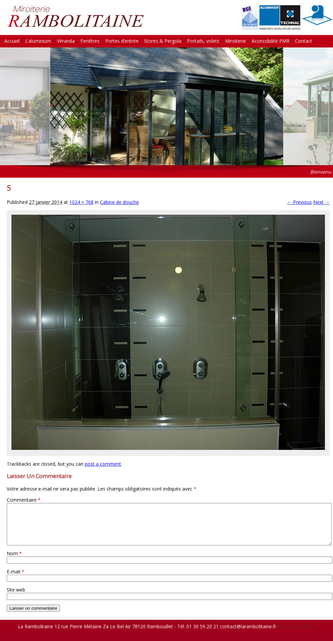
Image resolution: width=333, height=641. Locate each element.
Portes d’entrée (122, 41)
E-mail (15, 579)
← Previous (299, 202)
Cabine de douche (119, 202)
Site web (16, 598)
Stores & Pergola (162, 41)
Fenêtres (90, 41)
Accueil (12, 41)
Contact (303, 41)
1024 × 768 (81, 202)
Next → (321, 202)
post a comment (103, 464)
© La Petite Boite (297, 634)
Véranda (66, 41)
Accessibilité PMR (271, 41)
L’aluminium (38, 41)
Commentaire (24, 500)
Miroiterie (235, 41)
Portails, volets (203, 41)
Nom (14, 561)
